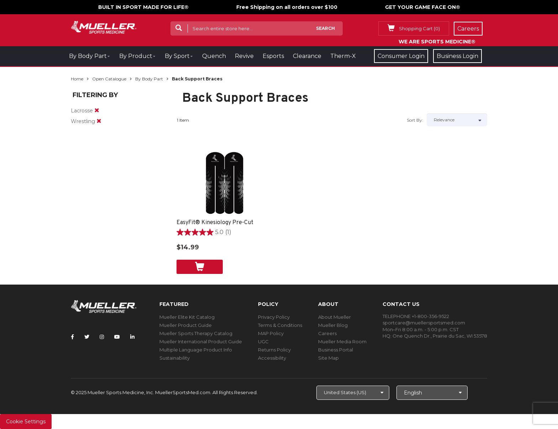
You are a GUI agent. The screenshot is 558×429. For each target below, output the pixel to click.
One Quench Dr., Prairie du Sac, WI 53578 (440, 336)
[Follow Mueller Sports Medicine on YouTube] (117, 336)
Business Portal (335, 350)
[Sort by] (457, 119)
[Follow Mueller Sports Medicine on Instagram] (102, 336)
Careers (327, 333)
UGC (263, 341)
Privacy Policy (274, 317)
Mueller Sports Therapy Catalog (195, 333)
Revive (244, 56)
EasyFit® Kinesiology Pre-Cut (215, 222)
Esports (273, 56)
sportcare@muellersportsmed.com (424, 322)
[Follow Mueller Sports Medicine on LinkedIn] (132, 336)
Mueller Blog (333, 325)
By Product (135, 56)
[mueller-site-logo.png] (103, 26)
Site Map (328, 358)
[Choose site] (352, 393)
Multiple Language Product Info (195, 350)
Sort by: (415, 120)
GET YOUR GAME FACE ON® (422, 7)
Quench (214, 56)
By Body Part (88, 56)
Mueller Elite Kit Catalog (187, 317)
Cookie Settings (26, 421)
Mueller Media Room (342, 341)
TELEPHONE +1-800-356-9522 (416, 316)
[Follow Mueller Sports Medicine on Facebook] (72, 336)
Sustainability (174, 358)
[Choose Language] (432, 393)
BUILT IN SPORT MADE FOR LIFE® (143, 7)
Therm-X (343, 56)
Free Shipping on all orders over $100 (286, 7)
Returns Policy (274, 350)
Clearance (307, 56)
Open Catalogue (109, 78)
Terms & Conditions (280, 325)
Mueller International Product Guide (200, 341)
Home (77, 78)
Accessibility (272, 358)
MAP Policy (271, 333)
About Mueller (334, 317)
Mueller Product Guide (185, 325)
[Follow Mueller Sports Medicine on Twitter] (86, 336)
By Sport (177, 56)
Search (325, 28)
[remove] (96, 110)
